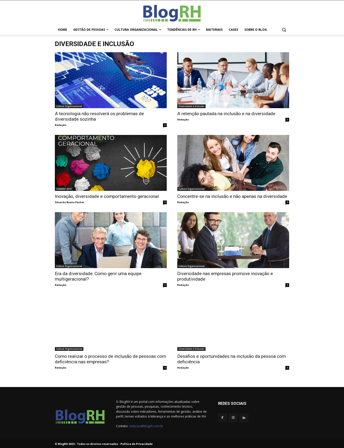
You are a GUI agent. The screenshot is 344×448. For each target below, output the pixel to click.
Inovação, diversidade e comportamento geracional (107, 196)
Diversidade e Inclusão (191, 106)
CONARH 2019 (64, 188)
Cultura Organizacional (69, 106)
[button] (284, 29)
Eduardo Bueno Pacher (69, 202)
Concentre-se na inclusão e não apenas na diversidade (232, 196)
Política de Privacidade (136, 444)
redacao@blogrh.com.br (146, 426)
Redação (60, 125)
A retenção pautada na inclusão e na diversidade (226, 113)
